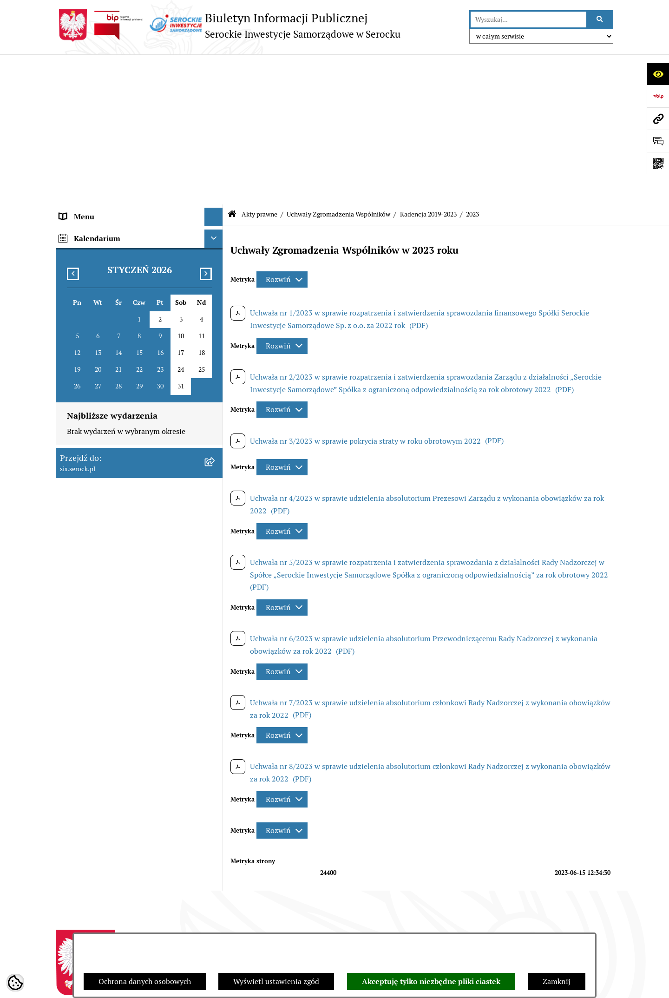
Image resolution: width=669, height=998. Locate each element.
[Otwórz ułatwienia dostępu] (658, 74)
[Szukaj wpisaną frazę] (600, 19)
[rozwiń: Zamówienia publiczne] (216, 633)
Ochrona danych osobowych (144, 981)
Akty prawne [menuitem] (80, 122)
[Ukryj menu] (213, 67)
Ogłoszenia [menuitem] (78, 540)
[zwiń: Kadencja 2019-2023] (216, 232)
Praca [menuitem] (68, 558)
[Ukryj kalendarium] (213, 673)
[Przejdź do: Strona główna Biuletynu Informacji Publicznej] (232, 65)
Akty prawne (259, 64)
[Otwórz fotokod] (658, 163)
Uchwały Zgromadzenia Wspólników (338, 64)
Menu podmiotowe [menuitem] (90, 85)
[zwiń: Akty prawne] (216, 123)
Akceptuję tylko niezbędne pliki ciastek (431, 981)
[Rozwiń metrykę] (282, 129)
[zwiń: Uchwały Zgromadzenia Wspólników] (216, 207)
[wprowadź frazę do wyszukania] (528, 19)
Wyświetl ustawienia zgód (276, 981)
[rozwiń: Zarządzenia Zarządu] (216, 478)
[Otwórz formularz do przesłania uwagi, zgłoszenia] (658, 141)
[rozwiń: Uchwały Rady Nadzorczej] (216, 429)
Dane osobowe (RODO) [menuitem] (97, 651)
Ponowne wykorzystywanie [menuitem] (104, 614)
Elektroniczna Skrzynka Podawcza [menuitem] (115, 595)
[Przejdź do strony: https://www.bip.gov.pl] (658, 96)
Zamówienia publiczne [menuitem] (97, 632)
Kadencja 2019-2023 (428, 64)
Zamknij (557, 981)
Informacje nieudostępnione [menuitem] (106, 521)
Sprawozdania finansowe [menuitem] (101, 502)
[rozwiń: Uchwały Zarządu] (216, 453)
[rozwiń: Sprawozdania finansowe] (216, 503)
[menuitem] (139, 153)
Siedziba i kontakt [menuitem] (89, 104)
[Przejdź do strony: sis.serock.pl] (658, 118)
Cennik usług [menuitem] (81, 577)
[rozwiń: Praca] (216, 558)
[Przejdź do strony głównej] (228, 25)
